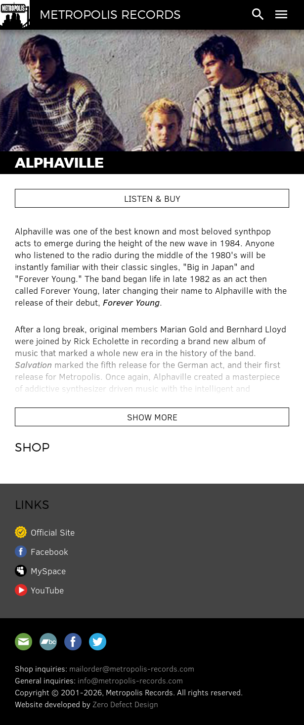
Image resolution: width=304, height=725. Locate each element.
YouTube (47, 590)
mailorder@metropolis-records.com (131, 668)
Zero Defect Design (125, 704)
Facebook (49, 551)
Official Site (53, 532)
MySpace (48, 571)
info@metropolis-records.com (130, 680)
